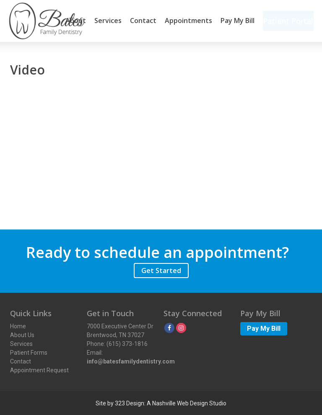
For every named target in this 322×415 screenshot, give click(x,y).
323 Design (129, 403)
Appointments (186, 21)
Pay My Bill (235, 21)
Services (105, 21)
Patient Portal (287, 21)
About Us (22, 335)
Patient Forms (28, 352)
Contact (140, 21)
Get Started (161, 270)
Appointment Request (39, 370)
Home (18, 326)
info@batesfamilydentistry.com (131, 361)
